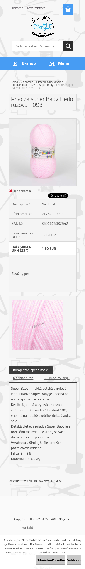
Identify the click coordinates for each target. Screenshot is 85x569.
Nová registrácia (36, 8)
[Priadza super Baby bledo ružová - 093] (42, 120)
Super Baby (46, 84)
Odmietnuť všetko (50, 560)
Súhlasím (74, 560)
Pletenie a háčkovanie (49, 82)
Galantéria (27, 82)
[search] (68, 46)
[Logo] (42, 26)
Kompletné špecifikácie (30, 369)
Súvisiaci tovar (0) (57, 378)
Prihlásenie (17, 8)
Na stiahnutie (23, 378)
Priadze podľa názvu (24, 84)
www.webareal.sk (50, 480)
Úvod (15, 82)
